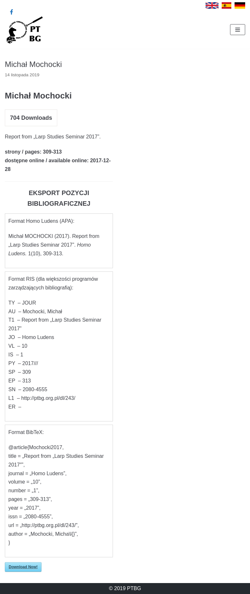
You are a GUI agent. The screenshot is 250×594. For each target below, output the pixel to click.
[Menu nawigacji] (237, 29)
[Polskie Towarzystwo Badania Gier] (24, 29)
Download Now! (23, 567)
